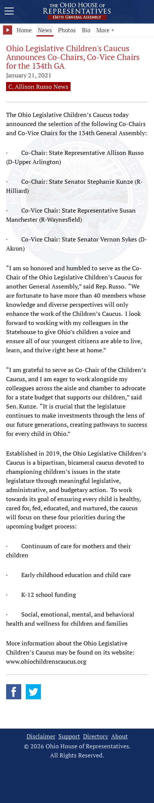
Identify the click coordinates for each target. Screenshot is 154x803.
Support (69, 736)
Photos (67, 30)
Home (24, 30)
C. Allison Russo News (38, 86)
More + (105, 30)
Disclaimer (41, 736)
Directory (95, 736)
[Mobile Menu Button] (9, 12)
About (119, 736)
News (45, 30)
